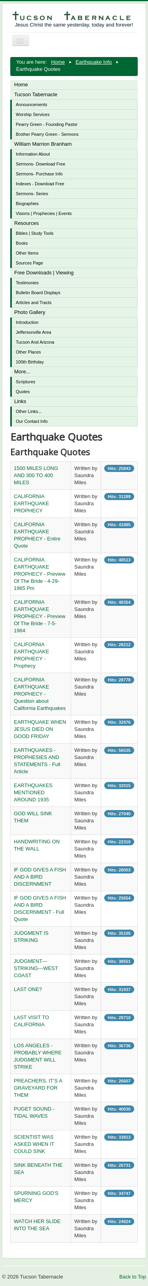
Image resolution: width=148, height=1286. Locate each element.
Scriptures (26, 381)
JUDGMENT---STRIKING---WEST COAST (36, 968)
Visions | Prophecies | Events (44, 213)
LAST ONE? (28, 989)
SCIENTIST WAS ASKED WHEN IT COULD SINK (34, 1144)
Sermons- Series (32, 193)
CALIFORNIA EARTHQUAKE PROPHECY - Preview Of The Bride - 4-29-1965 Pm (40, 574)
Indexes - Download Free (40, 183)
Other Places (28, 352)
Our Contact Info (32, 421)
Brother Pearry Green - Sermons (47, 134)
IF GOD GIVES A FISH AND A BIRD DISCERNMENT (40, 877)
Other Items (27, 253)
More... (22, 372)
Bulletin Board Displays (38, 292)
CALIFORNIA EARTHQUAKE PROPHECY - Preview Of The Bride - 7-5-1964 (40, 616)
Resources (26, 223)
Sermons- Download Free (40, 164)
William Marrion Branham (43, 144)
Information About (33, 154)
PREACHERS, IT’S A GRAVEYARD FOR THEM (38, 1088)
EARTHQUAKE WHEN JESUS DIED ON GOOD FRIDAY (40, 729)
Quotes (23, 391)
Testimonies (27, 282)
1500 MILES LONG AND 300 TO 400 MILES (36, 475)
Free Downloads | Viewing (44, 273)
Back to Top (132, 1277)
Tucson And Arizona (35, 342)
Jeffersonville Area (33, 332)
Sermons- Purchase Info (39, 173)
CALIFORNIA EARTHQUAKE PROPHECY (31, 503)
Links (20, 401)
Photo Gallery (29, 312)
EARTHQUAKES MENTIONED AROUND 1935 (33, 792)
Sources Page (29, 263)
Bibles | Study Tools (35, 233)
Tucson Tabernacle (35, 94)
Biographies (27, 203)
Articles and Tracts (33, 302)
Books (22, 243)
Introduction (27, 322)
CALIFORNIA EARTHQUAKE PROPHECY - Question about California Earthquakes (40, 694)
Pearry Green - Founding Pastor (47, 124)
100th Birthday (30, 362)
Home (21, 85)
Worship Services (32, 114)
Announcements (31, 104)
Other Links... (28, 411)
